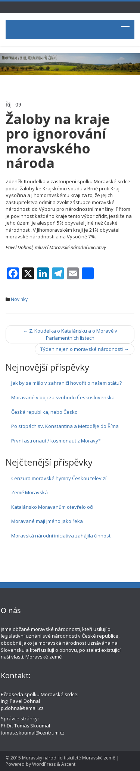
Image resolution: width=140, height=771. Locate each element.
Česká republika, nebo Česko (44, 412)
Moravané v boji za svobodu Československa (63, 397)
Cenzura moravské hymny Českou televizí (58, 478)
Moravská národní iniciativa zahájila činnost (61, 535)
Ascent (68, 764)
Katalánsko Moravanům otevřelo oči (52, 507)
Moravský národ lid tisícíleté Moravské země (68, 758)
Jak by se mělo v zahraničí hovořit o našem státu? (66, 383)
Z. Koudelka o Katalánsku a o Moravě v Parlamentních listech (70, 334)
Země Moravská (29, 492)
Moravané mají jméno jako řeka (47, 521)
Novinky (19, 299)
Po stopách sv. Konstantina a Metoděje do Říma (65, 426)
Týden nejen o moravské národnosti (84, 349)
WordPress (44, 764)
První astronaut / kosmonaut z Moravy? (55, 440)
